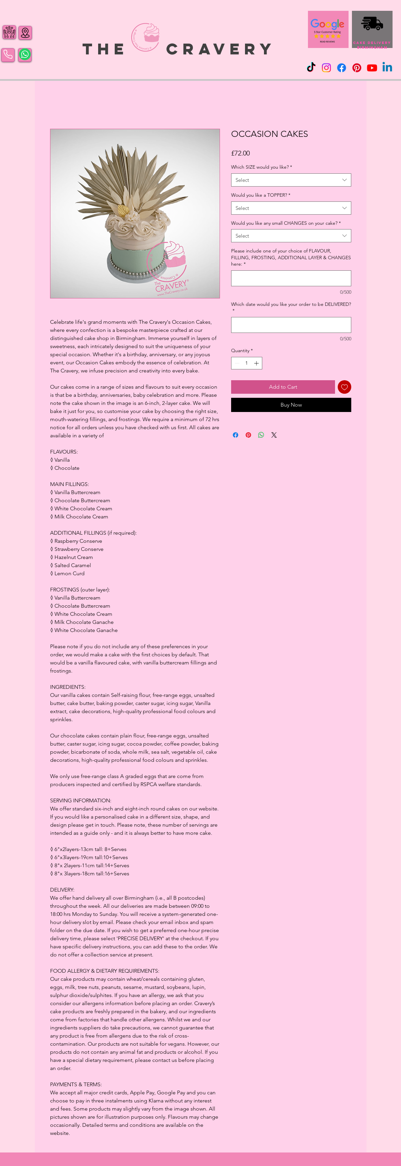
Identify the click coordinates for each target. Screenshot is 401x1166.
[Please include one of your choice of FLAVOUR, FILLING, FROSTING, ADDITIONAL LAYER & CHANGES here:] (291, 278)
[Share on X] (274, 435)
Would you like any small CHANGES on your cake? (286, 223)
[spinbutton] (247, 363)
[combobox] (291, 180)
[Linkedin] (387, 68)
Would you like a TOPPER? (260, 195)
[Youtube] (372, 68)
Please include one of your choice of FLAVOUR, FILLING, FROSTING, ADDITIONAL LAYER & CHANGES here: (291, 257)
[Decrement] (236, 363)
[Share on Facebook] (235, 435)
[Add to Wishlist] (344, 387)
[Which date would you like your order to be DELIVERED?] (291, 325)
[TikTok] (311, 68)
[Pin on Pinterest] (248, 435)
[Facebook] (342, 68)
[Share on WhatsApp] (261, 435)
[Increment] (257, 363)
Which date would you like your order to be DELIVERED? (291, 307)
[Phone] (8, 54)
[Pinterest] (357, 68)
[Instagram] (326, 68)
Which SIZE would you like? (261, 167)
